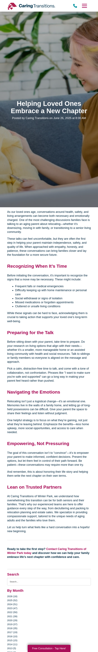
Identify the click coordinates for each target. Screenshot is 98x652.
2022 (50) (12, 612)
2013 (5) (11, 648)
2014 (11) (12, 644)
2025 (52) (12, 600)
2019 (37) (12, 624)
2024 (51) (12, 604)
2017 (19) (12, 632)
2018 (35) (12, 628)
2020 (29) (12, 620)
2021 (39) (12, 616)
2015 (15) (12, 640)
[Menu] (84, 6)
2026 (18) (12, 596)
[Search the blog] (49, 581)
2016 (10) (12, 636)
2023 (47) (12, 608)
